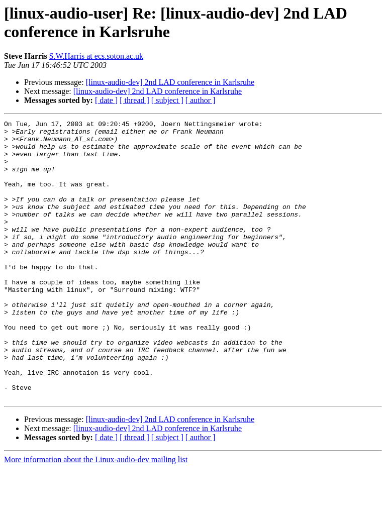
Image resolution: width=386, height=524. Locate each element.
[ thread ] (134, 100)
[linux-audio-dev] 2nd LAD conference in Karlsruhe (170, 82)
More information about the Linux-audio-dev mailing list (95, 515)
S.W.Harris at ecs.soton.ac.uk (96, 56)
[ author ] (200, 100)
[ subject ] (167, 100)
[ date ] (106, 100)
